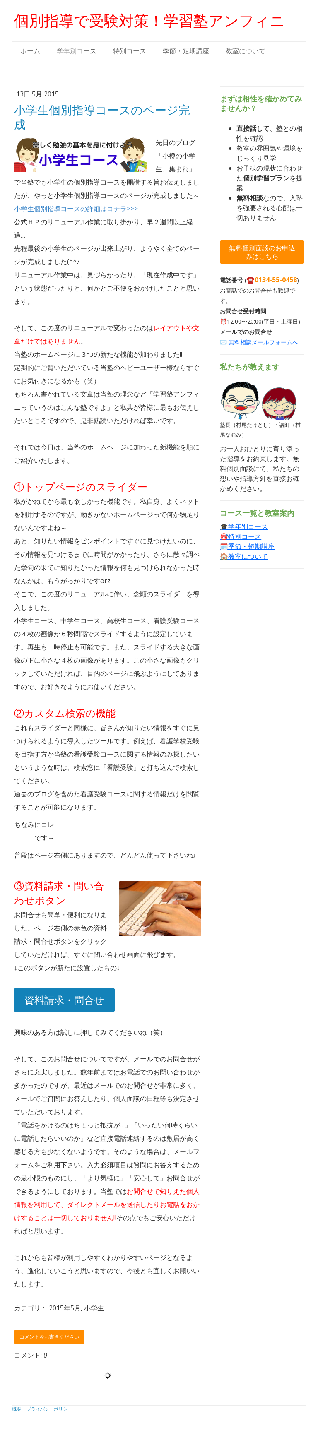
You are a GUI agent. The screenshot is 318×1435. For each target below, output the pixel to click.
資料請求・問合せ (64, 1000)
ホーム (30, 50)
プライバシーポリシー (49, 1409)
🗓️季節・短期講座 (247, 546)
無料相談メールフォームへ (263, 342)
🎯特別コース (240, 536)
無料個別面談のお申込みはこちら (262, 252)
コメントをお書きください (49, 1336)
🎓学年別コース (244, 526)
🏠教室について (244, 556)
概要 (16, 1409)
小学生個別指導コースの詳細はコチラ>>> (76, 208)
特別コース (129, 50)
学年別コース (76, 50)
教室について (245, 50)
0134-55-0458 (276, 279)
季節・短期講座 (186, 50)
